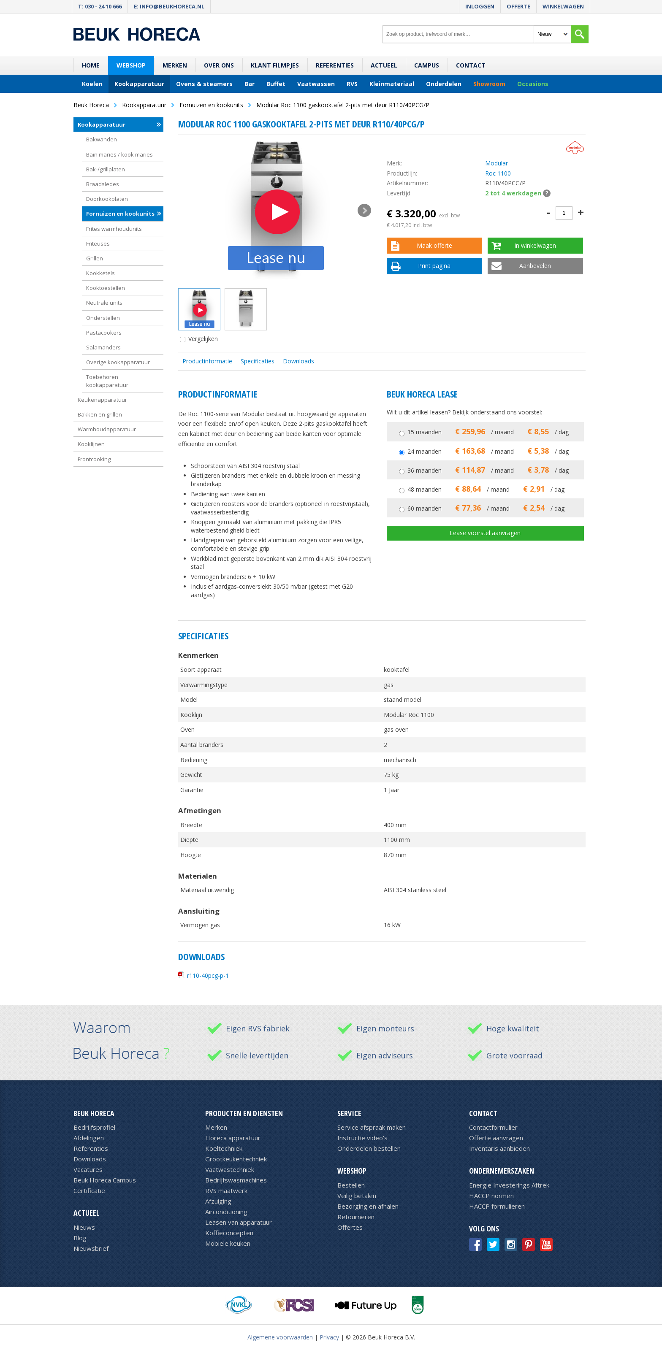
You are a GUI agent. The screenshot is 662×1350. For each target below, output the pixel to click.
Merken (175, 65)
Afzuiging (218, 1201)
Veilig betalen (356, 1195)
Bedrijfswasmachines (236, 1180)
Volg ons (484, 1228)
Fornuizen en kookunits (120, 213)
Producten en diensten (244, 1113)
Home (91, 65)
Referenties (335, 65)
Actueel (384, 65)
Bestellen (351, 1185)
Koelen (92, 84)
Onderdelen (443, 84)
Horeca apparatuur (232, 1138)
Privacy (329, 1337)
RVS (352, 84)
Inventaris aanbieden (499, 1148)
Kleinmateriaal (391, 84)
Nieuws (84, 1227)
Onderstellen (103, 318)
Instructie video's (362, 1138)
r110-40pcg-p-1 (208, 975)
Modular (496, 163)
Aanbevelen (535, 266)
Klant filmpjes (275, 65)
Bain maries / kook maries (119, 154)
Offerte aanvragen (496, 1138)
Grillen (94, 258)
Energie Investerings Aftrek (509, 1185)
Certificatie (89, 1190)
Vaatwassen (316, 84)
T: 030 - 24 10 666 (100, 6)
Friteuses (98, 243)
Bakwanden (101, 139)
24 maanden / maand (488, 451)
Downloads (298, 361)
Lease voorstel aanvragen (485, 533)
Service (349, 1113)
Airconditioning (226, 1211)
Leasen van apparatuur (238, 1222)
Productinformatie (207, 361)
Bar (249, 84)
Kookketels (100, 273)
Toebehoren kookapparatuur (107, 380)
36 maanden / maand (488, 470)
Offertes (350, 1227)
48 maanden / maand (485, 489)
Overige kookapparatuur (118, 362)
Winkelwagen (563, 6)
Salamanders (103, 347)
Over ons (219, 65)
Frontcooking (94, 459)
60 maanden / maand (485, 508)
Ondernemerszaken (501, 1171)
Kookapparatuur (139, 84)
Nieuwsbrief (91, 1248)
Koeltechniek (223, 1148)
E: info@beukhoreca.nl (169, 6)
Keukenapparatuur (102, 399)
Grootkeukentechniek (236, 1159)
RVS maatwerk (226, 1190)
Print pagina (434, 266)
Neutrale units (104, 302)
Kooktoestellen (105, 288)
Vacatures (88, 1169)
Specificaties (257, 361)
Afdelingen (88, 1138)
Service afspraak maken (371, 1127)
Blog (80, 1238)
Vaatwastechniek (229, 1169)
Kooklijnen (91, 444)
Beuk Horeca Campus (104, 1180)
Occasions (532, 84)
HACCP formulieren (497, 1206)
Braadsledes (102, 184)
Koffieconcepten (229, 1232)
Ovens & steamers (204, 84)
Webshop (131, 65)
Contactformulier (493, 1127)
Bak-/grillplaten (105, 169)
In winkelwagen (535, 245)
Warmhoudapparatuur (107, 429)
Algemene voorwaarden (280, 1337)
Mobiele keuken (227, 1243)
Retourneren (355, 1216)
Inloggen (479, 6)
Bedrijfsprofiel (94, 1127)
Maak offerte (434, 245)
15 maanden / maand (488, 432)
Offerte (518, 6)
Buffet (275, 84)
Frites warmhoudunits (114, 229)
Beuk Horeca (93, 1113)
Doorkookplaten (107, 199)
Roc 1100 (498, 173)
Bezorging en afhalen (368, 1206)
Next (364, 210)
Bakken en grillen (100, 414)
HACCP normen (491, 1195)
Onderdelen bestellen (369, 1148)
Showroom (489, 84)
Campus (426, 65)
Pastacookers (104, 332)
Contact (471, 65)
